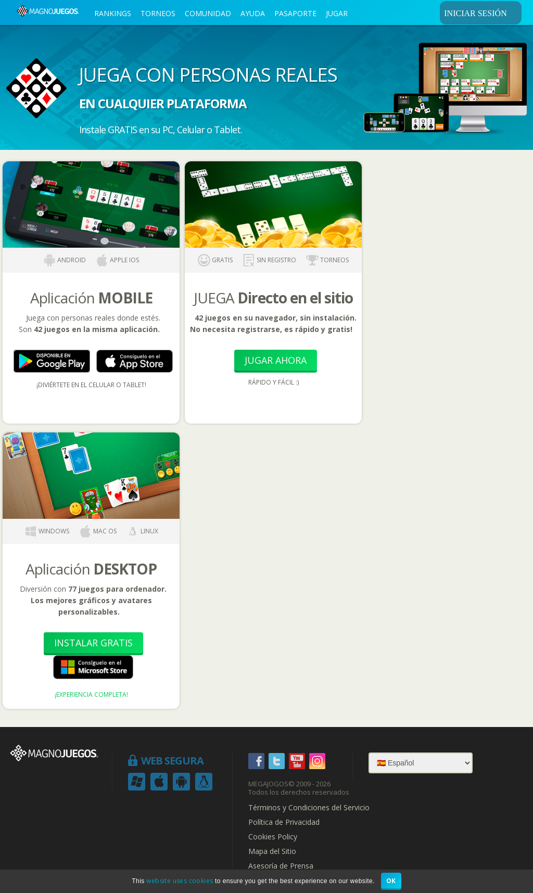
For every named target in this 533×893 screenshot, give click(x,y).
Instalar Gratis (93, 642)
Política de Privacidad (284, 822)
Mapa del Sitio (272, 851)
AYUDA (252, 13)
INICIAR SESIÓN (481, 13)
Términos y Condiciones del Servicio (309, 807)
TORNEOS (158, 13)
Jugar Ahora (276, 360)
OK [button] (391, 880)
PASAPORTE (295, 13)
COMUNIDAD (208, 13)
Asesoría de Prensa (280, 865)
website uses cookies (179, 880)
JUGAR (337, 13)
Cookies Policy (272, 836)
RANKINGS (112, 13)
